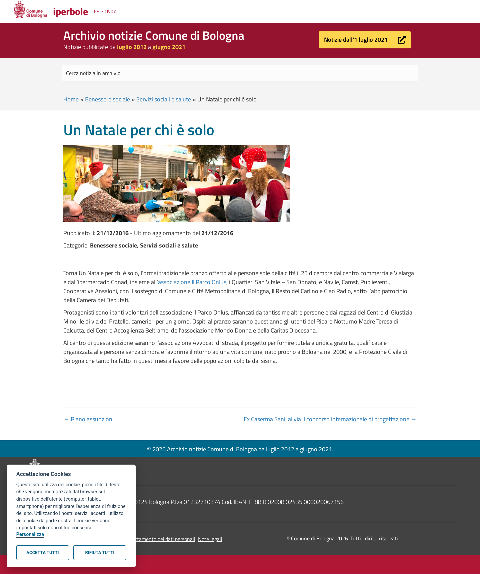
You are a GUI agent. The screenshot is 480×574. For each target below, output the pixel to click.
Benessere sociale (107, 99)
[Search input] (240, 73)
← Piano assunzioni (88, 419)
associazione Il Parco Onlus (192, 281)
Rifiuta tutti (99, 552)
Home (71, 99)
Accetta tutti (42, 552)
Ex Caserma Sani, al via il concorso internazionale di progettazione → (330, 419)
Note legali (210, 539)
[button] (365, 39)
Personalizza (30, 534)
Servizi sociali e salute (163, 99)
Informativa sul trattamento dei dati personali (144, 539)
